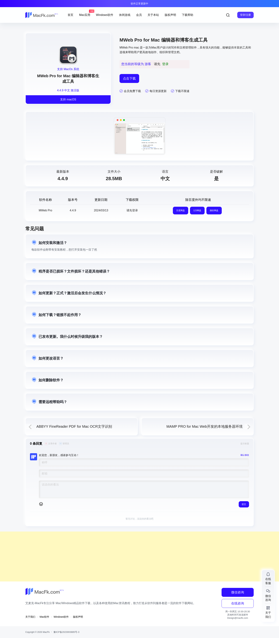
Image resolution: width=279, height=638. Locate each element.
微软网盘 (214, 210)
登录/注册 (245, 14)
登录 (165, 64)
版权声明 (78, 616)
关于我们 (30, 616)
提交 (244, 504)
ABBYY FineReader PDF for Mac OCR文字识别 (74, 426)
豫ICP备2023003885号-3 (66, 632)
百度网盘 (180, 210)
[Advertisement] (107, 556)
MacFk (46, 632)
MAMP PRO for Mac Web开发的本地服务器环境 (204, 426)
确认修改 (244, 455)
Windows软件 (61, 616)
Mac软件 (44, 616)
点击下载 (129, 78)
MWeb (124, 47)
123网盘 (197, 210)
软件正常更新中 (139, 3)
